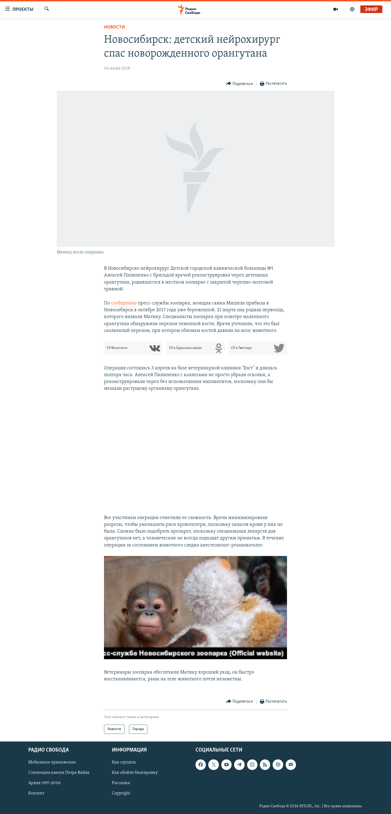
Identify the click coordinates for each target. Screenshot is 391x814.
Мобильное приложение (52, 762)
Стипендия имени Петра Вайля (58, 773)
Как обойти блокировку (135, 773)
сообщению (124, 303)
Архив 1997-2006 (44, 783)
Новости (114, 27)
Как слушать (124, 762)
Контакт (36, 793)
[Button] (239, 83)
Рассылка (121, 783)
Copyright (121, 793)
